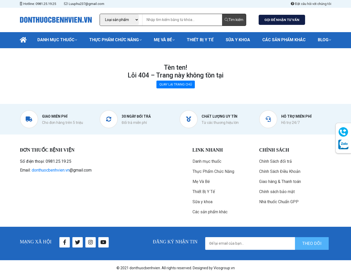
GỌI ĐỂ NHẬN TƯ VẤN (281, 20)
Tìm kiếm (234, 20)
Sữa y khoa (238, 39)
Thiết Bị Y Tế (200, 39)
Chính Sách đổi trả (275, 161)
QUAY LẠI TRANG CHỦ (175, 84)
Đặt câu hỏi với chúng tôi (311, 4)
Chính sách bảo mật (277, 191)
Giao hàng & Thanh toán (280, 181)
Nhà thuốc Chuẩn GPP (279, 201)
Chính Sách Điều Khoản (279, 171)
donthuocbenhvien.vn (51, 170)
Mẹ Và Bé (163, 39)
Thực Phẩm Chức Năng (114, 39)
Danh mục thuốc (55, 39)
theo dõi (311, 243)
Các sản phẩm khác (284, 39)
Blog (323, 39)
